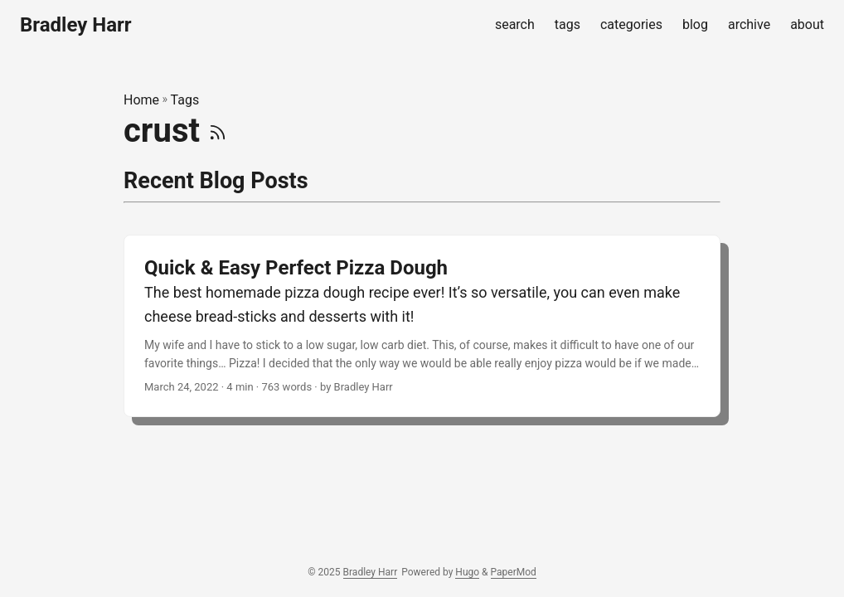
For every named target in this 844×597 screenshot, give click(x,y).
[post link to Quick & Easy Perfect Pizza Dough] (422, 325)
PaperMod (513, 572)
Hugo (467, 572)
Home (141, 100)
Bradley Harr (76, 24)
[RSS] (217, 130)
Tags (185, 100)
